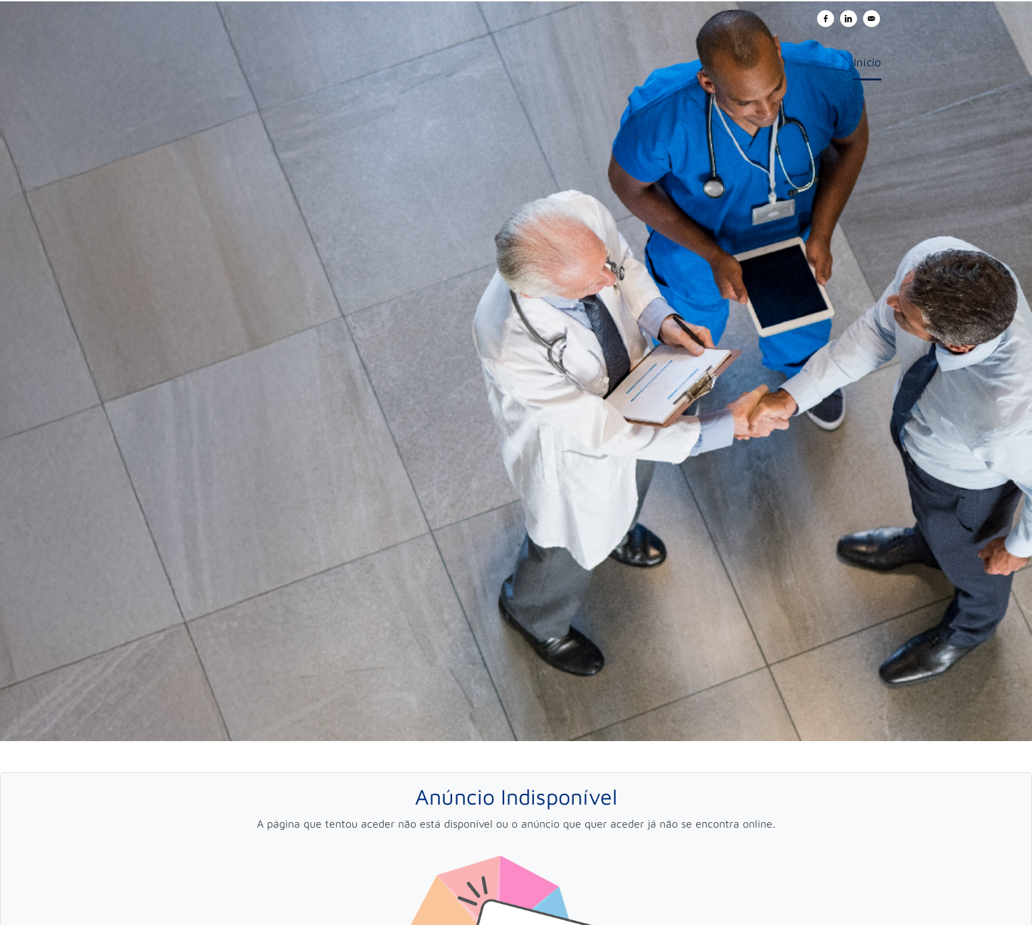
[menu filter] (516, 0)
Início (867, 62)
